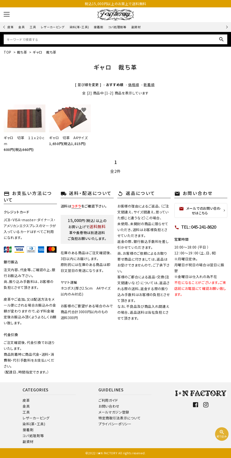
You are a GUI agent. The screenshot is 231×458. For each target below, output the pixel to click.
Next (226, 27)
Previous (4, 27)
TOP (7, 52)
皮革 (10, 27)
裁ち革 (22, 52)
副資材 (136, 27)
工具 (33, 27)
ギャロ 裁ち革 (44, 52)
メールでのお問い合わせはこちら (200, 210)
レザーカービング (53, 27)
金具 (21, 27)
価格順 (133, 84)
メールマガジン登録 (113, 412)
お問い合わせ (108, 406)
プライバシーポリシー (115, 423)
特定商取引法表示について (119, 417)
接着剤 (98, 27)
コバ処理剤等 (117, 27)
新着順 (149, 84)
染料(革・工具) (79, 27)
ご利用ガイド (108, 400)
